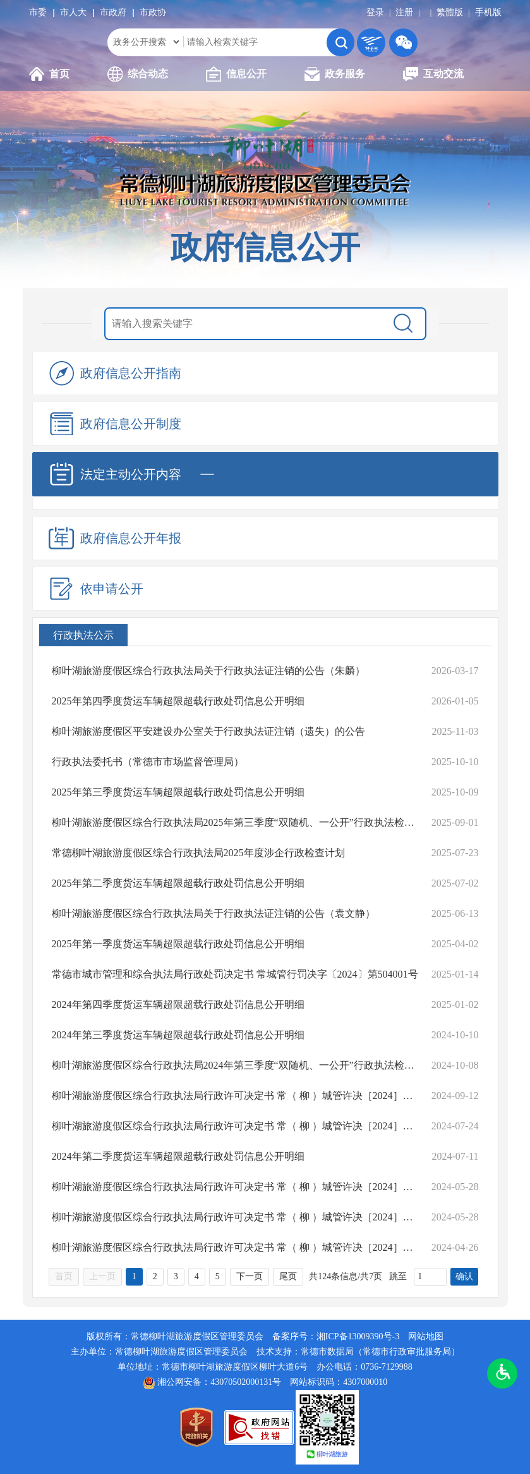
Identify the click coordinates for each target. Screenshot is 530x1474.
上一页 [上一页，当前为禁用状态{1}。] (102, 1276)
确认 (464, 1276)
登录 (375, 12)
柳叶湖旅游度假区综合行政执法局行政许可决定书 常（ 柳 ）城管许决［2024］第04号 (235, 1217)
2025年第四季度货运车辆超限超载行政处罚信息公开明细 (178, 701)
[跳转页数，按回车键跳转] (430, 1277)
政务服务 (334, 74)
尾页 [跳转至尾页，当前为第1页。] (288, 1276)
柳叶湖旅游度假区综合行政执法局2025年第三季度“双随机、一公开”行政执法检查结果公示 (235, 822)
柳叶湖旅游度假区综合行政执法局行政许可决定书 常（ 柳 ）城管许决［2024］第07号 (235, 1095)
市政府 (113, 12)
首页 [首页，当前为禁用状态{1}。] (64, 1276)
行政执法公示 (83, 635)
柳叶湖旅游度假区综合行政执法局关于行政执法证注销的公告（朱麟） (208, 670)
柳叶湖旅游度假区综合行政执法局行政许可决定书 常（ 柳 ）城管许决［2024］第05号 (235, 1186)
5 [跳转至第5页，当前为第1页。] (217, 1276)
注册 (404, 12)
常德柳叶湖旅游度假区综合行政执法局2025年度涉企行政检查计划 (198, 852)
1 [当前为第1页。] (134, 1276)
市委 (38, 12)
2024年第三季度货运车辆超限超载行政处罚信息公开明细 (178, 1034)
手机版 (488, 12)
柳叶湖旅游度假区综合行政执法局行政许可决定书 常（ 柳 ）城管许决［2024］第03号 (235, 1247)
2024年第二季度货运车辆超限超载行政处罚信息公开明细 (178, 1156)
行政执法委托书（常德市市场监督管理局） (148, 761)
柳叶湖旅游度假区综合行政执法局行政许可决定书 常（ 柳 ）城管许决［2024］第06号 (235, 1126)
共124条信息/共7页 (345, 1276)
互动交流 (433, 74)
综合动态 (137, 74)
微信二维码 (403, 42)
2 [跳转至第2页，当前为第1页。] (155, 1276)
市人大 (73, 12)
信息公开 (236, 74)
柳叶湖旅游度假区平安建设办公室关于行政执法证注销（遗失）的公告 (208, 731)
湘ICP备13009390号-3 (357, 1336)
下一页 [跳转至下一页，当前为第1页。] (249, 1276)
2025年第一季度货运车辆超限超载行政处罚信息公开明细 (178, 943)
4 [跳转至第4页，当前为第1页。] (197, 1276)
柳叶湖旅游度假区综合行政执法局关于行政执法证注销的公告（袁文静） (213, 913)
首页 (49, 74)
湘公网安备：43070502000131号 (219, 1382)
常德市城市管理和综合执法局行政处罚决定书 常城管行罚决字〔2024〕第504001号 (235, 974)
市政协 (153, 12)
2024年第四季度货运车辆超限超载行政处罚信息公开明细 (178, 1004)
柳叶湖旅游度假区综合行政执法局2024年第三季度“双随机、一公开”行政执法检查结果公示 (235, 1065)
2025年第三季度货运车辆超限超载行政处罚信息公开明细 (178, 792)
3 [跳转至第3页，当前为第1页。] (176, 1276)
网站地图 (425, 1336)
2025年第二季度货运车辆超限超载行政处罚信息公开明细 (178, 883)
